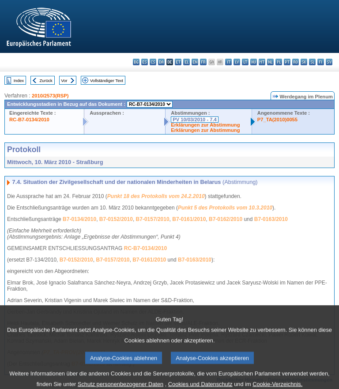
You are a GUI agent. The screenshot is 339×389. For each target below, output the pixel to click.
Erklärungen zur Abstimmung (205, 124)
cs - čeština (153, 62)
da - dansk (161, 62)
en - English (195, 62)
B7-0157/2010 (153, 219)
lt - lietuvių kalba (245, 62)
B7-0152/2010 (116, 219)
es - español (144, 62)
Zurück (46, 80)
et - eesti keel (178, 62)
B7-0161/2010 (189, 219)
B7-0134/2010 (79, 219)
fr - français (203, 62)
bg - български (136, 62)
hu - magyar (253, 62)
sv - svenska (329, 62)
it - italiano (228, 62)
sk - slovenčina (304, 62)
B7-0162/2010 (225, 219)
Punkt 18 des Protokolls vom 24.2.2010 (156, 196)
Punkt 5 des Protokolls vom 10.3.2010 (225, 208)
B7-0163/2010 (271, 219)
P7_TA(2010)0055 (277, 119)
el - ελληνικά (186, 62)
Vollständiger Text (106, 80)
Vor (64, 80)
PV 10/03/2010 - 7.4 (195, 119)
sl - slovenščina (312, 62)
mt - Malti (262, 62)
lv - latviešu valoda (237, 62)
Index (19, 80)
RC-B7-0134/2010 (29, 119)
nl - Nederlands (270, 62)
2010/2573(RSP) (50, 95)
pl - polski (278, 62)
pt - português (287, 62)
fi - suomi (320, 62)
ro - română (295, 62)
